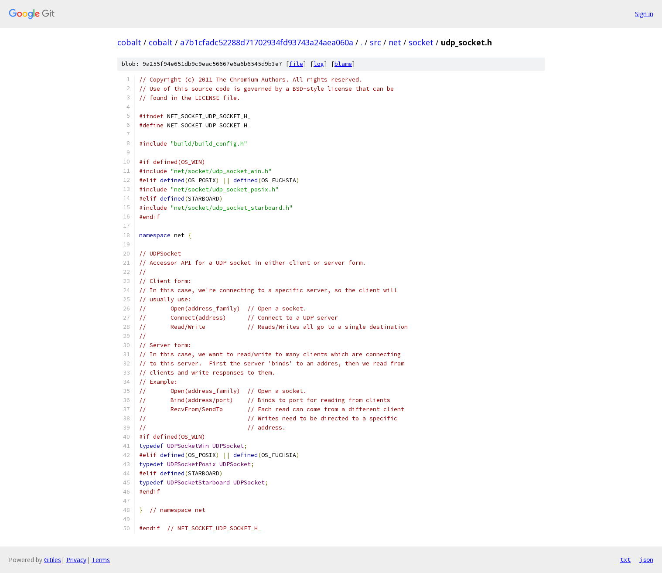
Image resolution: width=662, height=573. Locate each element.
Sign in (644, 14)
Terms (101, 560)
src (375, 42)
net (395, 42)
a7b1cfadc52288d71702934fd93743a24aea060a (266, 42)
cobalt (129, 42)
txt (625, 559)
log (319, 64)
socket (421, 42)
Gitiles (52, 560)
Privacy (76, 560)
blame (343, 64)
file (296, 64)
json (646, 559)
